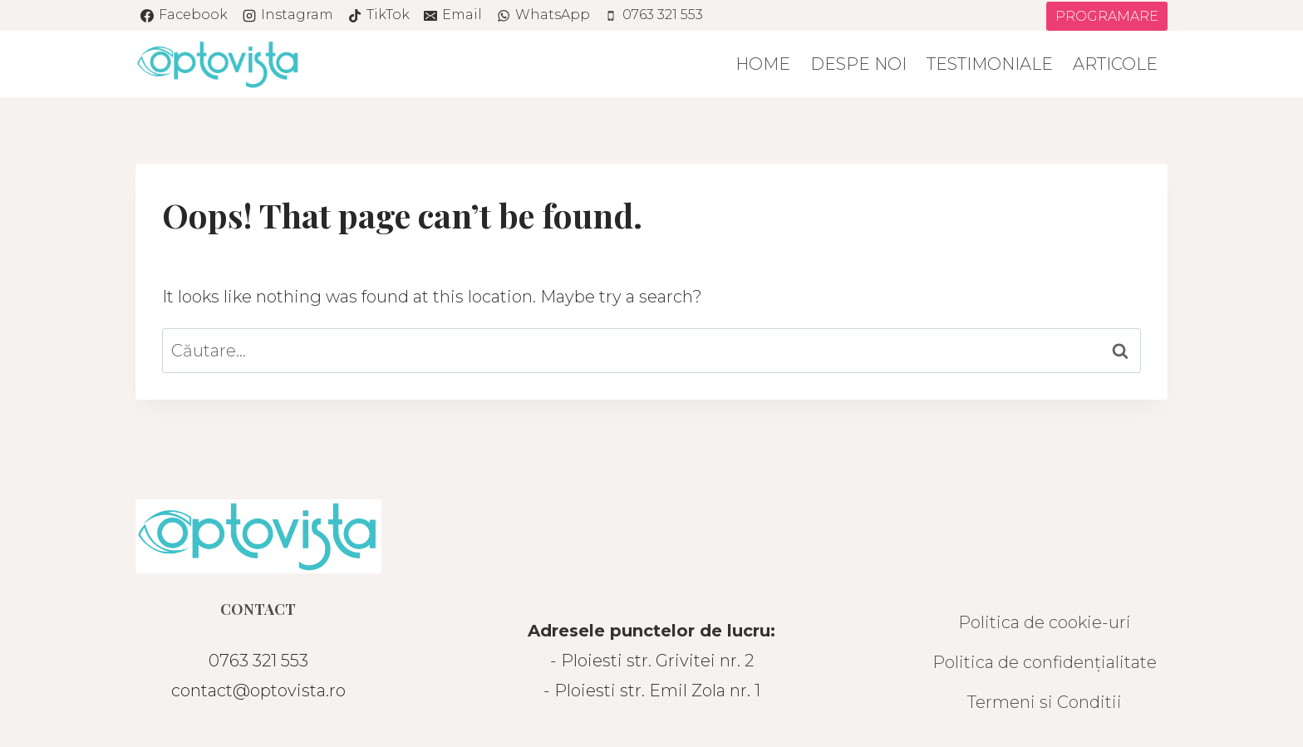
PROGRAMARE (1106, 16)
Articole (1115, 64)
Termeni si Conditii (1044, 702)
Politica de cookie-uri (1044, 622)
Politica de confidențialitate (1044, 662)
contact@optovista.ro (258, 690)
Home (762, 64)
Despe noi (858, 64)
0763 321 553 (258, 661)
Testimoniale (990, 64)
